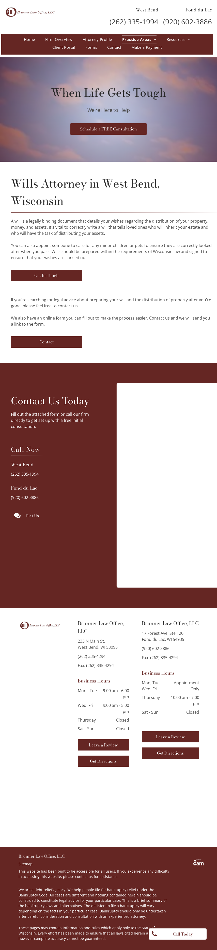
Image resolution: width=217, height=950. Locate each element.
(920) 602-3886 (187, 21)
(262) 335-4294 (91, 656)
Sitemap (26, 863)
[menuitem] (29, 39)
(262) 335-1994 (134, 21)
